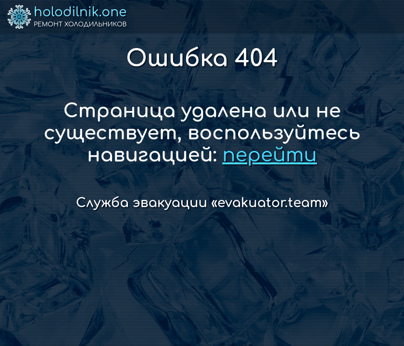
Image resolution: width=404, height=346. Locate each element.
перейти (269, 155)
